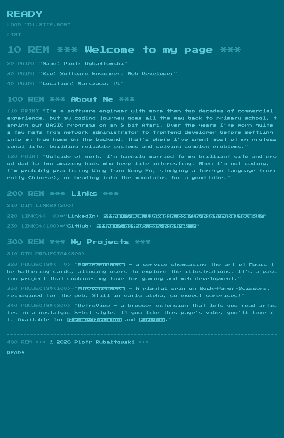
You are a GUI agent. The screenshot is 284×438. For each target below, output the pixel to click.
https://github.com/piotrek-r (146, 226)
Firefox (152, 320)
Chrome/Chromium (94, 320)
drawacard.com (102, 264)
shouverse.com (102, 288)
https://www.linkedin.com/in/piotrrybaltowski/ (183, 216)
